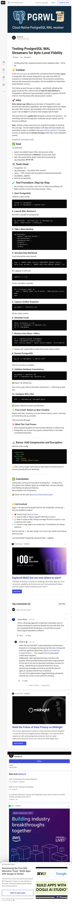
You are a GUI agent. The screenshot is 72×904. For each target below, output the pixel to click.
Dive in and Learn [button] (17, 893)
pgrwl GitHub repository (48, 130)
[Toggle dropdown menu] (65, 544)
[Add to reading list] (4, 78)
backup (16, 57)
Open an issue (32, 514)
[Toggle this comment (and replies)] (13, 622)
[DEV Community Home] (3, 2)
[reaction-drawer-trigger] (3, 63)
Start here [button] (17, 591)
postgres (27, 57)
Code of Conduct (34, 685)
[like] (20, 635)
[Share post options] (4, 91)
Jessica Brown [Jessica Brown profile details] (22, 619)
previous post (22, 74)
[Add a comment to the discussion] (41, 611)
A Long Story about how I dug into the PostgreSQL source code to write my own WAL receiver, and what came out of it (39, 797)
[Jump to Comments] (4, 71)
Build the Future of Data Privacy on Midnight (37, 727)
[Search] (9, 2)
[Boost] (4, 85)
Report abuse (46, 685)
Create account (64, 2)
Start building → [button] (19, 743)
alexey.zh (20, 37)
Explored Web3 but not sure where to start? (36, 577)
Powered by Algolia (41, 2)
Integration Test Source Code (23, 140)
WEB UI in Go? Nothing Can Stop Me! (39, 788)
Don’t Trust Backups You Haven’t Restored (39, 780)
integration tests (59, 519)
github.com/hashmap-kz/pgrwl (41, 495)
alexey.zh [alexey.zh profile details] (22, 642)
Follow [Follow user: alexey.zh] (39, 761)
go (21, 57)
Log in (53, 2)
